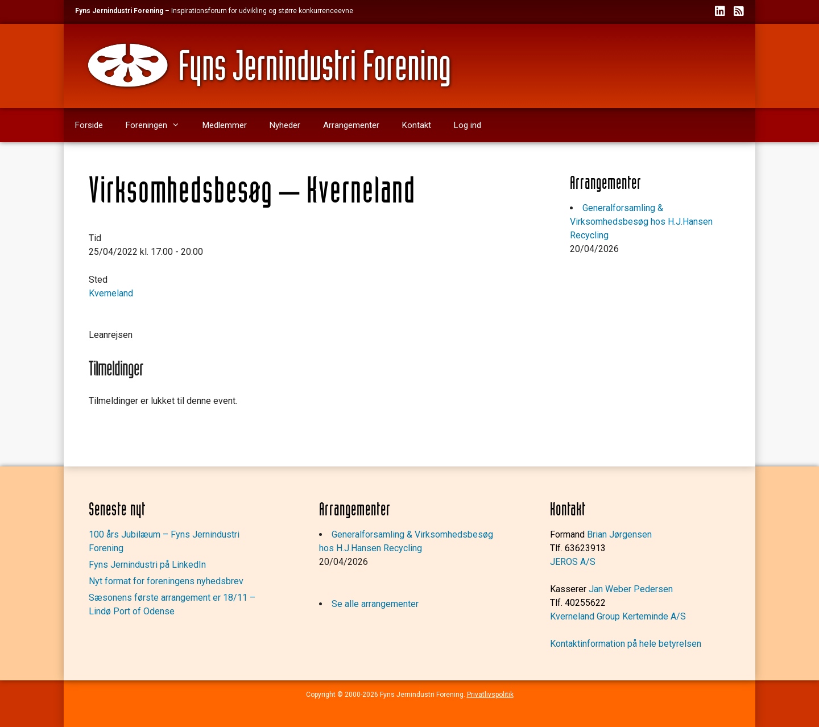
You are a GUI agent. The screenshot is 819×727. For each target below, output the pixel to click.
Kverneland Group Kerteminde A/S (618, 616)
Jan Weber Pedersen (631, 589)
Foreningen (158, 125)
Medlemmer (224, 125)
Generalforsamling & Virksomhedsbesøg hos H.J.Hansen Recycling (641, 222)
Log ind (467, 125)
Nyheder (285, 125)
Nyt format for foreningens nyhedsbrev (166, 581)
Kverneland (111, 293)
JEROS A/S (572, 561)
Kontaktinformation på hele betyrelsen (625, 643)
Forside (89, 125)
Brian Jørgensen (619, 534)
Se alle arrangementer (375, 603)
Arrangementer (351, 125)
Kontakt (416, 125)
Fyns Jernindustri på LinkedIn (147, 564)
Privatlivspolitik (490, 695)
